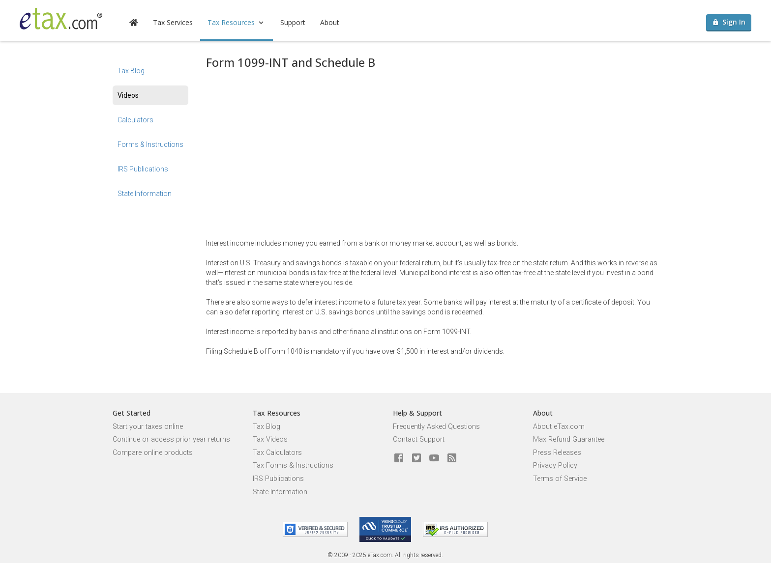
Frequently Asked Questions (436, 426)
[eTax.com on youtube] (434, 458)
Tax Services (173, 22)
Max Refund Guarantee (568, 439)
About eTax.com (559, 426)
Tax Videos (270, 439)
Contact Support (419, 439)
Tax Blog (131, 71)
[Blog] (452, 458)
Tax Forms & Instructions (293, 465)
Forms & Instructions (150, 144)
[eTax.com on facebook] (399, 458)
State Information (145, 193)
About (329, 22)
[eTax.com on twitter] (416, 458)
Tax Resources (237, 22)
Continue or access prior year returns (171, 439)
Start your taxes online (148, 426)
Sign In (729, 22)
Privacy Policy (555, 465)
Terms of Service (560, 479)
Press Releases (557, 453)
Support (292, 22)
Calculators (135, 120)
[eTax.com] (61, 18)
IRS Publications (143, 169)
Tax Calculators (277, 453)
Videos (128, 95)
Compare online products (153, 453)
